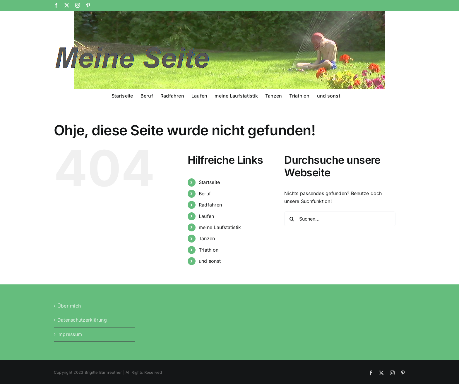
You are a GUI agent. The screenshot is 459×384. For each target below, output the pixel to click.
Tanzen (207, 238)
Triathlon (208, 250)
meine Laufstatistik (220, 227)
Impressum (69, 334)
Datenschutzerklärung (82, 320)
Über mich (69, 306)
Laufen (206, 216)
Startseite (209, 182)
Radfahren (210, 205)
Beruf (205, 194)
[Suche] (291, 218)
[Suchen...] (339, 218)
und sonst (210, 261)
